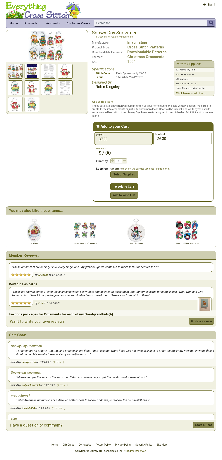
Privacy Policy (123, 444)
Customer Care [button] (77, 23)
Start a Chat (203, 425)
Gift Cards (68, 444)
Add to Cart (124, 186)
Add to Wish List (124, 195)
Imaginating (137, 42)
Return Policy (103, 444)
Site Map (161, 444)
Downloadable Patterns (147, 52)
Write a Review (201, 321)
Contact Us (85, 444)
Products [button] (31, 23)
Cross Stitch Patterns (145, 47)
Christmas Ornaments (145, 57)
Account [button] (52, 23)
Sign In (209, 4)
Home (14, 23)
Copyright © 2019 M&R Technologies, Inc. (99, 450)
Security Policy (143, 444)
